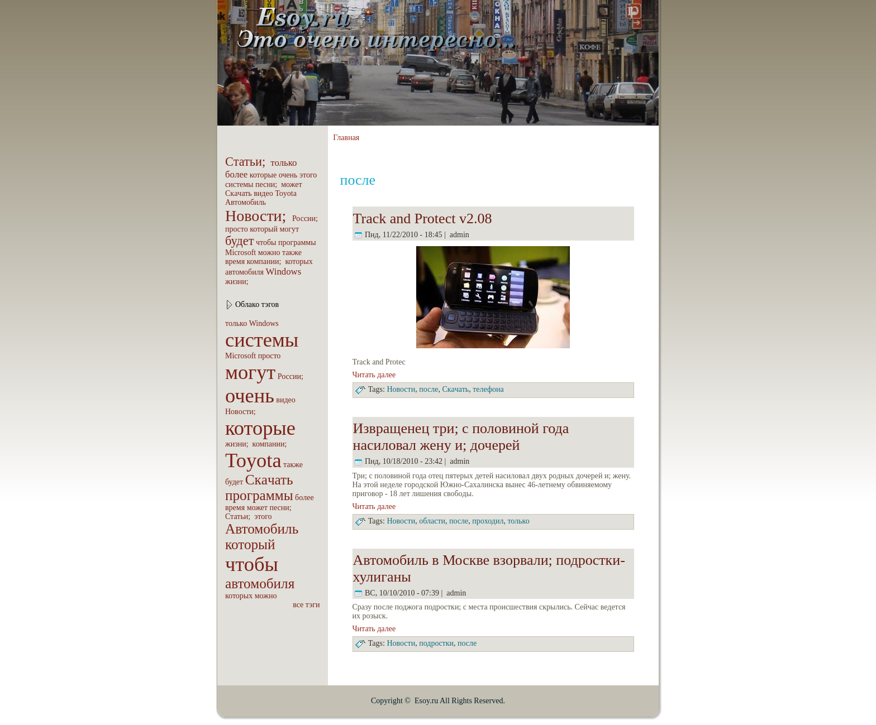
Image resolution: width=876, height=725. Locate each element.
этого (308, 175)
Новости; (257, 215)
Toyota (286, 193)
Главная (346, 137)
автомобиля (244, 272)
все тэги (306, 605)
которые (263, 175)
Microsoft (240, 252)
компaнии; (265, 261)
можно (269, 252)
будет (239, 241)
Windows (284, 271)
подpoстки (436, 644)
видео (263, 193)
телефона (488, 389)
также (292, 252)
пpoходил (487, 521)
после (428, 389)
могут (289, 229)
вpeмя (235, 261)
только (283, 162)
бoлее (236, 174)
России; (306, 218)
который (264, 229)
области (432, 521)
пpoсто (236, 229)
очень (288, 175)
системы (239, 184)
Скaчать (238, 193)
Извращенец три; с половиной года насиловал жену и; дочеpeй (461, 436)
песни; (267, 184)
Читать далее (374, 375)
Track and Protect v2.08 (422, 218)
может (291, 184)
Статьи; (247, 162)
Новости (401, 389)
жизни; (237, 281)
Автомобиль (245, 202)
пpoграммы (297, 242)
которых (298, 261)
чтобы (266, 242)
